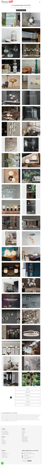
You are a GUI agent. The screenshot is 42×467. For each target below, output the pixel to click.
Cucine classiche (5, 433)
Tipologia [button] (27, 401)
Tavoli (23, 434)
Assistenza (4, 452)
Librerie (23, 430)
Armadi (3, 440)
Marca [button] (27, 388)
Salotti (23, 433)
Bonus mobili (4, 457)
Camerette (4, 443)
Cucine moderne (5, 432)
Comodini (4, 441)
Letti (2, 438)
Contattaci (4, 454)
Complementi (24, 441)
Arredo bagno (25, 438)
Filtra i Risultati (21, 10)
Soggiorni (24, 432)
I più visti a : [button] (27, 404)
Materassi (3, 442)
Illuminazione (24, 439)
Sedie (23, 435)
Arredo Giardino (25, 440)
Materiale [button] (27, 395)
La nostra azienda (5, 453)
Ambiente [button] (28, 392)
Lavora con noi (5, 456)
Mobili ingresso (25, 436)
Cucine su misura (5, 434)
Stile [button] (28, 398)
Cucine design (4, 430)
